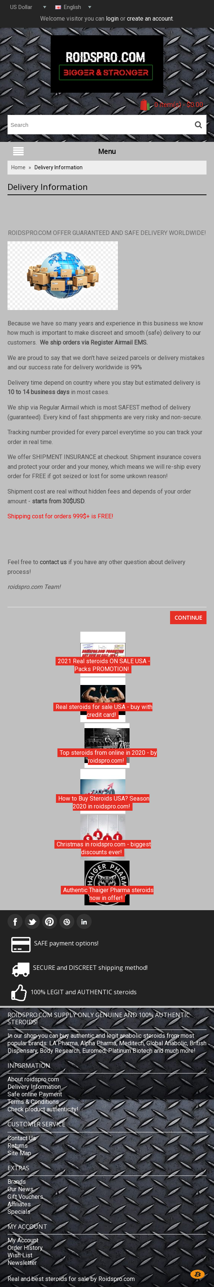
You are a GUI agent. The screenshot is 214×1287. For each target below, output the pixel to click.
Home (18, 167)
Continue (188, 617)
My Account (23, 1240)
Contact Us (22, 1138)
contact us (53, 562)
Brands (17, 1181)
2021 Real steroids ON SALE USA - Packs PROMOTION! (104, 665)
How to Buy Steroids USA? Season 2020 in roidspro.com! (103, 802)
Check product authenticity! (43, 1109)
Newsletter (22, 1262)
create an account (150, 18)
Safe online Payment (35, 1094)
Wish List (20, 1255)
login (112, 18)
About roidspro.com (33, 1079)
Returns (18, 1145)
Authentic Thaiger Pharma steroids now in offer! (108, 894)
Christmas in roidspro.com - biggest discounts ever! (104, 848)
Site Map (19, 1153)
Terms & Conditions (33, 1101)
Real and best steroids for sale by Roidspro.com (71, 1278)
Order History (25, 1247)
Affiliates (19, 1204)
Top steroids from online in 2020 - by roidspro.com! (108, 757)
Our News (20, 1189)
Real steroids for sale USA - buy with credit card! (104, 711)
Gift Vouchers (25, 1196)
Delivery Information (59, 167)
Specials (19, 1211)
